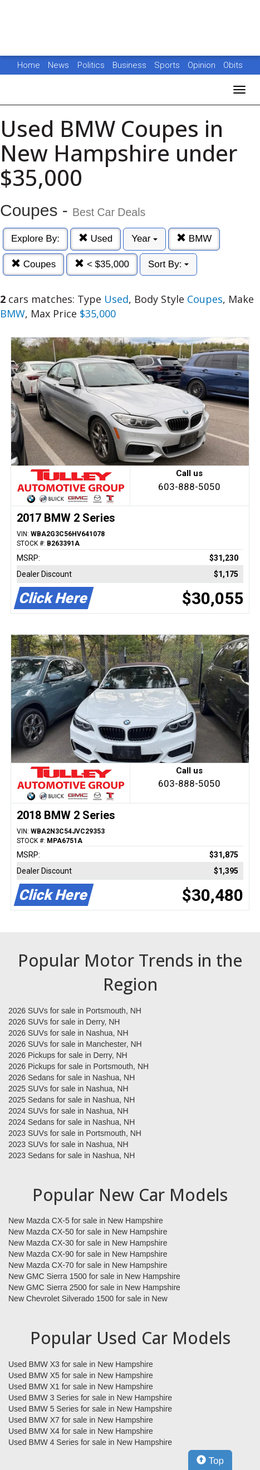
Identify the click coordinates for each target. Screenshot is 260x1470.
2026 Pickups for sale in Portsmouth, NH (78, 1066)
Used (95, 238)
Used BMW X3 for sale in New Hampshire (80, 1364)
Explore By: (35, 238)
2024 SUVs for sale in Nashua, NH (68, 1110)
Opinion (203, 65)
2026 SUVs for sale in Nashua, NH (68, 1032)
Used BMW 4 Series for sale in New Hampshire (90, 1442)
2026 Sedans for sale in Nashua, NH (71, 1077)
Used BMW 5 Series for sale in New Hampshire (90, 1408)
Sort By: (168, 264)
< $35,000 (102, 264)
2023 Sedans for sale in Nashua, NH (71, 1155)
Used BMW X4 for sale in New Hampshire (80, 1431)
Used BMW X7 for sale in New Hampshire (80, 1419)
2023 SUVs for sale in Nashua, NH (68, 1144)
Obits (233, 65)
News (58, 65)
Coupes (33, 264)
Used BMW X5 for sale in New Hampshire (80, 1375)
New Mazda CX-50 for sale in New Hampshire (88, 1231)
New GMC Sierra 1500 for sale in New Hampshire (94, 1276)
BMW (194, 238)
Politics (91, 65)
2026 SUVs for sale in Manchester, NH (75, 1044)
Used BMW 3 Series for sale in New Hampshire (90, 1397)
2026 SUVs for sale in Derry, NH (64, 1021)
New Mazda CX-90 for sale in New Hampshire (88, 1254)
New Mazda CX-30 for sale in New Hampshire (88, 1242)
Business (130, 65)
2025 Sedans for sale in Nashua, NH (71, 1099)
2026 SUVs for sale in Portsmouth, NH (74, 1010)
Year (144, 238)
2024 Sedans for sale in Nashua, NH (71, 1122)
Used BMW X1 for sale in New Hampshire (80, 1386)
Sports (168, 65)
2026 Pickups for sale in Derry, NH (67, 1055)
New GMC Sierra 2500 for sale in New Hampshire (94, 1287)
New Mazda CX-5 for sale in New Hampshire (85, 1220)
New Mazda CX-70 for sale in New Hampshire (88, 1265)
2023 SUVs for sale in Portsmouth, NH (74, 1133)
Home (28, 65)
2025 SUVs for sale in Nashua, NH (68, 1088)
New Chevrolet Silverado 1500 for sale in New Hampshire (88, 1299)
